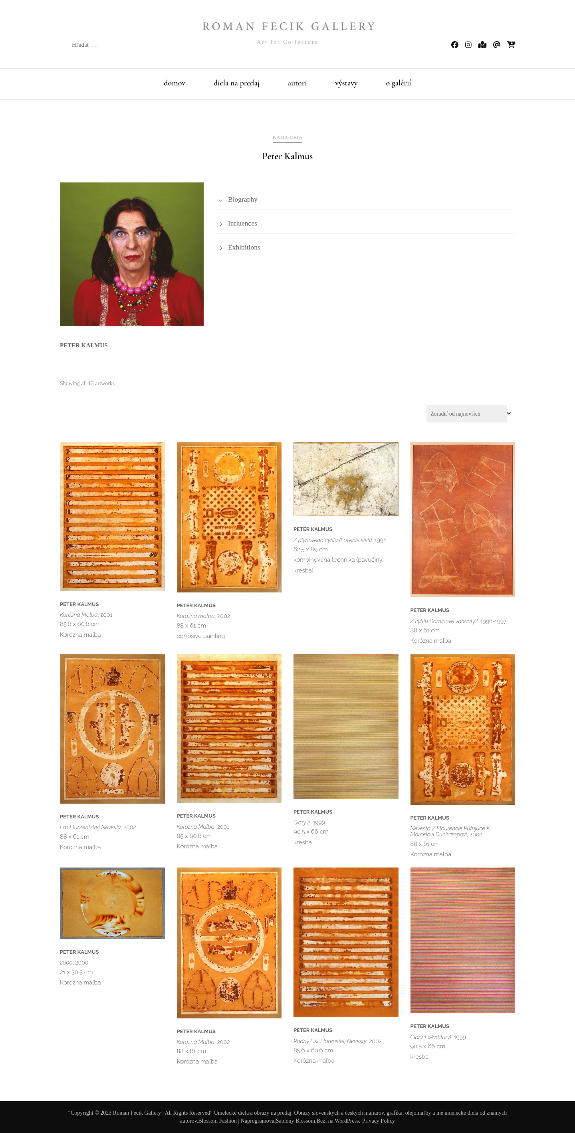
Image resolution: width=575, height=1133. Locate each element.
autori (297, 83)
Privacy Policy (378, 1121)
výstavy (346, 83)
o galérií (398, 83)
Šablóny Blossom (295, 1121)
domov (174, 83)
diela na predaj (237, 83)
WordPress (347, 1121)
